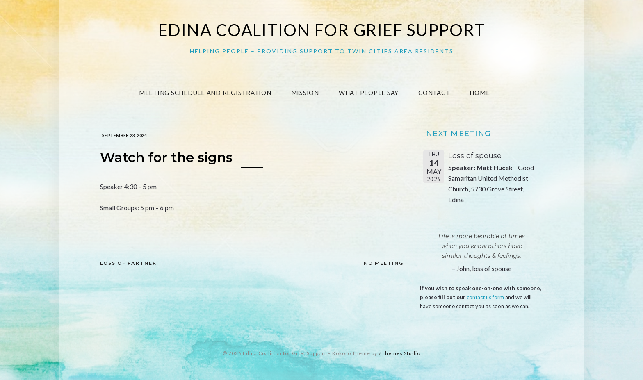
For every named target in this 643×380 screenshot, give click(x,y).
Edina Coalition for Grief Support (321, 30)
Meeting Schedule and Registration (205, 92)
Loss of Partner (128, 263)
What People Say (369, 92)
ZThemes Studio (399, 353)
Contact (434, 92)
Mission (305, 92)
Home (480, 92)
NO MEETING (384, 263)
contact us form (485, 297)
